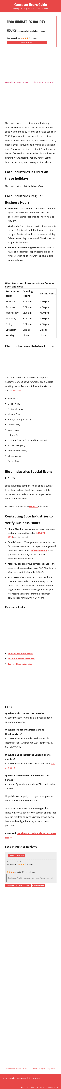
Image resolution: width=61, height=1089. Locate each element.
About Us (24, 1087)
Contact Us (34, 1087)
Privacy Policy (54, 1087)
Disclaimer (44, 1087)
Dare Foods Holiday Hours (16, 1069)
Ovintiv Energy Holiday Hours (43, 1069)
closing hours (11, 885)
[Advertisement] (31, 65)
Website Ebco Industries (20, 653)
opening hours (38, 885)
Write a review (26, 42)
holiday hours (24, 885)
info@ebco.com (39, 550)
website (17, 390)
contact (33, 506)
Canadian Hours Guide (30, 4)
